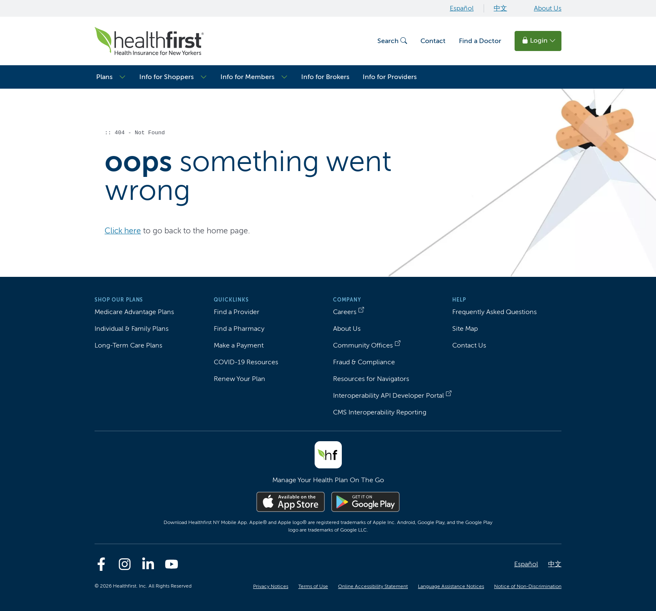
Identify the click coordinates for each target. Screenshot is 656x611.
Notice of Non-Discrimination (527, 586)
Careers (344, 312)
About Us (547, 8)
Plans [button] (104, 77)
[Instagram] (124, 564)
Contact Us (469, 345)
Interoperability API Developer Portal (388, 395)
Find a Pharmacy (239, 328)
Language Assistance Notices (451, 586)
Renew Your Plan (239, 379)
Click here (123, 230)
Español (462, 8)
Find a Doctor (480, 41)
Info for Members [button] (247, 77)
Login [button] (539, 40)
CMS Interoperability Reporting (379, 412)
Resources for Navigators (371, 379)
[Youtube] (171, 564)
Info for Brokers (325, 77)
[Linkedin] (148, 564)
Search (392, 41)
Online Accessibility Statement (373, 586)
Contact (433, 41)
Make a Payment (239, 345)
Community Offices (363, 345)
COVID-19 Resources (246, 362)
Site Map (465, 328)
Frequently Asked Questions (494, 312)
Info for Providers (390, 77)
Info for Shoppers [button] (166, 77)
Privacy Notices (270, 586)
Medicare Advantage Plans (134, 312)
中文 (500, 8)
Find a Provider (236, 312)
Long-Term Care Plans (128, 345)
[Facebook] (101, 564)
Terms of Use (313, 586)
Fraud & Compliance (364, 362)
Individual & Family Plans (132, 328)
